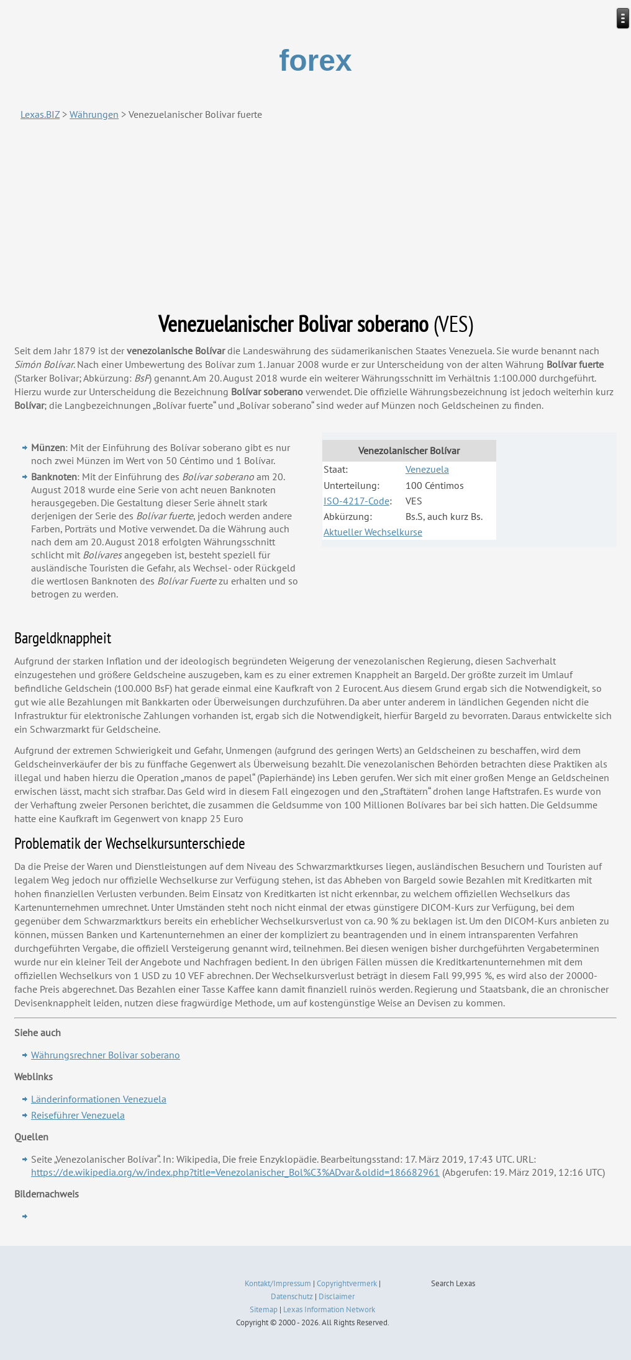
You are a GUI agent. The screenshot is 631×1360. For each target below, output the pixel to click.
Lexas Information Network (329, 1309)
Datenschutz (292, 1296)
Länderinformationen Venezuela (98, 1099)
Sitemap (264, 1309)
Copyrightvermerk (347, 1283)
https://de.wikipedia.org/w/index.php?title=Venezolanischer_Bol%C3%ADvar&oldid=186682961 (235, 1172)
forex (315, 60)
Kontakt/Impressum (278, 1283)
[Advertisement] (315, 216)
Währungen (94, 114)
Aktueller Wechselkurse (373, 532)
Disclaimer (337, 1296)
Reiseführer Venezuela (78, 1115)
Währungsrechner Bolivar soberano (105, 1055)
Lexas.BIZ (40, 114)
